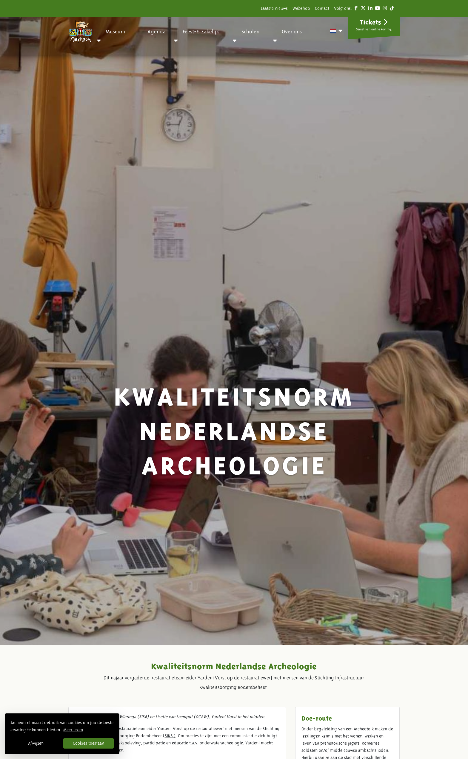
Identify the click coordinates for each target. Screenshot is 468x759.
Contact (322, 8)
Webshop (301, 8)
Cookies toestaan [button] (88, 743)
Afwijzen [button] (36, 743)
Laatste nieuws (274, 8)
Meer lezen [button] (73, 729)
